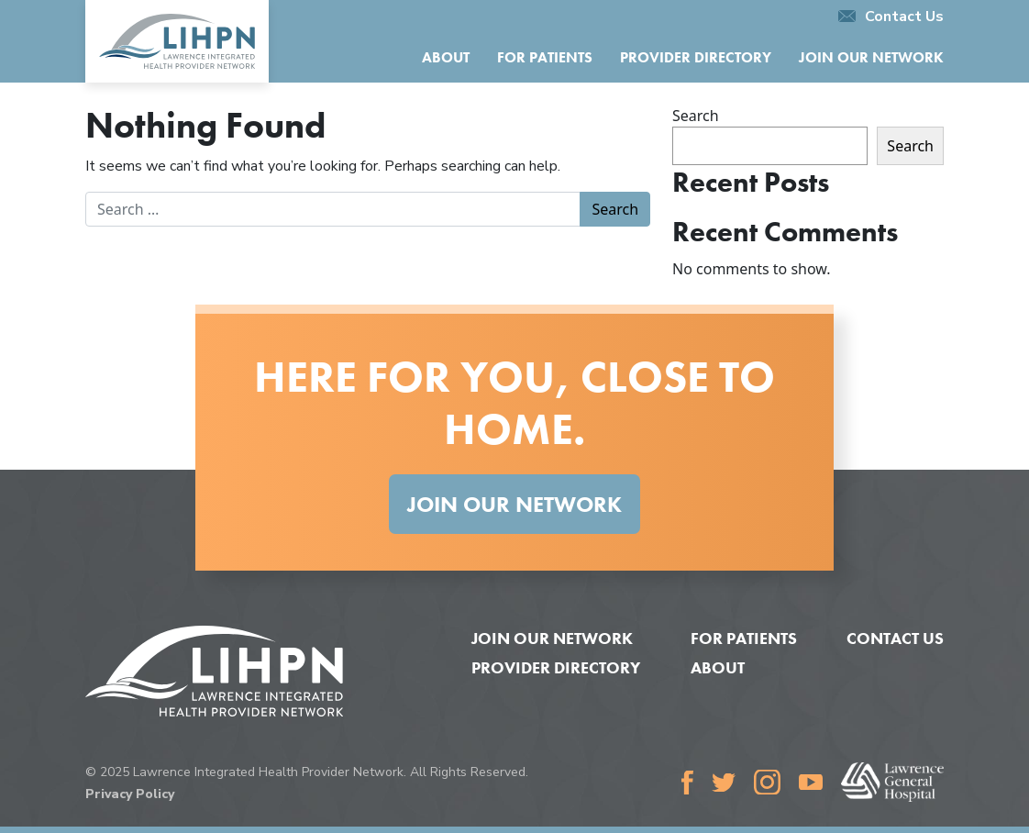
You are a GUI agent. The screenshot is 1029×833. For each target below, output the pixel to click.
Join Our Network (871, 57)
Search (695, 116)
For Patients (544, 57)
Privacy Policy (129, 794)
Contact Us (891, 16)
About (446, 57)
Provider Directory (695, 57)
